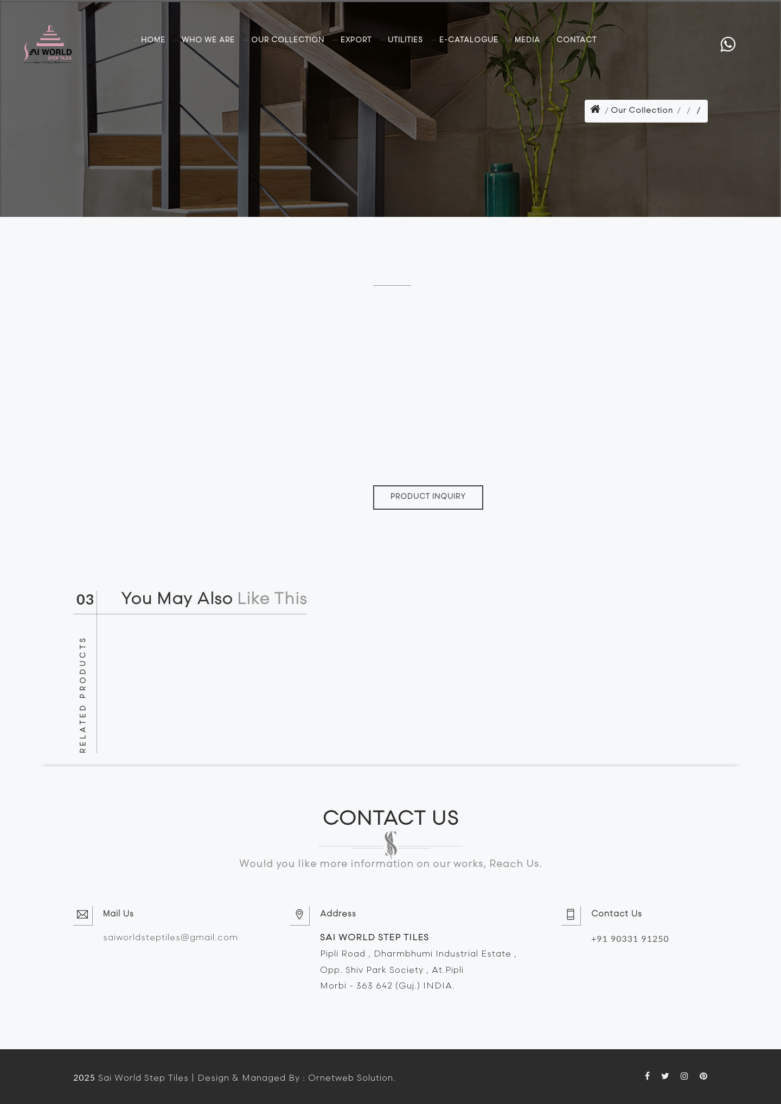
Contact (576, 40)
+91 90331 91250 (630, 938)
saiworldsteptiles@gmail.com (170, 938)
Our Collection (287, 40)
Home (153, 40)
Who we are (208, 40)
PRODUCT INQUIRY (428, 496)
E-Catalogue (468, 40)
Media (527, 40)
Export (356, 40)
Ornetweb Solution (350, 1078)
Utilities (405, 40)
